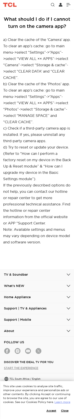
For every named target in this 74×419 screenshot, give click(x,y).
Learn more (62, 402)
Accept (51, 410)
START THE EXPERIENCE (21, 368)
